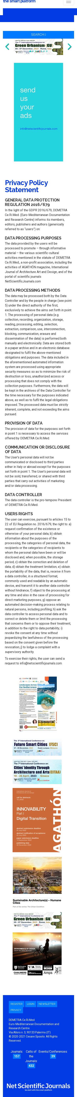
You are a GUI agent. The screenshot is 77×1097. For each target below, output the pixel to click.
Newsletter (47, 1003)
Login (30, 1003)
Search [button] (38, 34)
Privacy (16, 1010)
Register (17, 1003)
